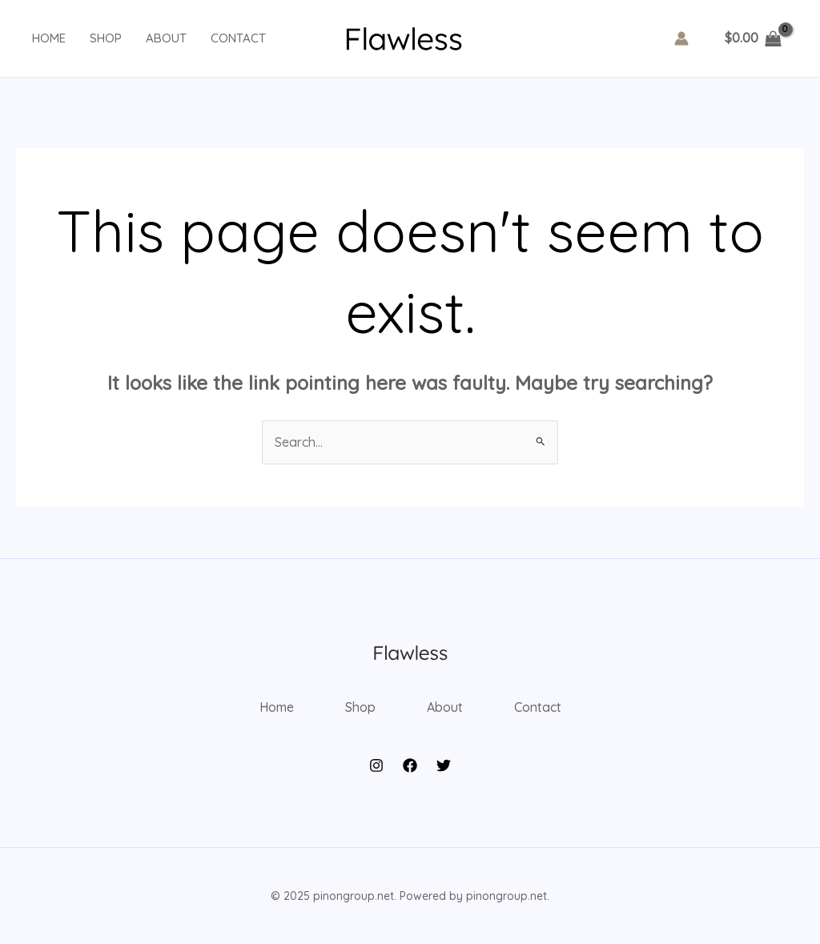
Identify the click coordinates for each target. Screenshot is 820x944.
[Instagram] (376, 765)
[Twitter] (443, 765)
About (166, 38)
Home (49, 38)
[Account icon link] (681, 38)
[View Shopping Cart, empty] (753, 38)
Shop (106, 38)
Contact (238, 38)
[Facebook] (410, 765)
